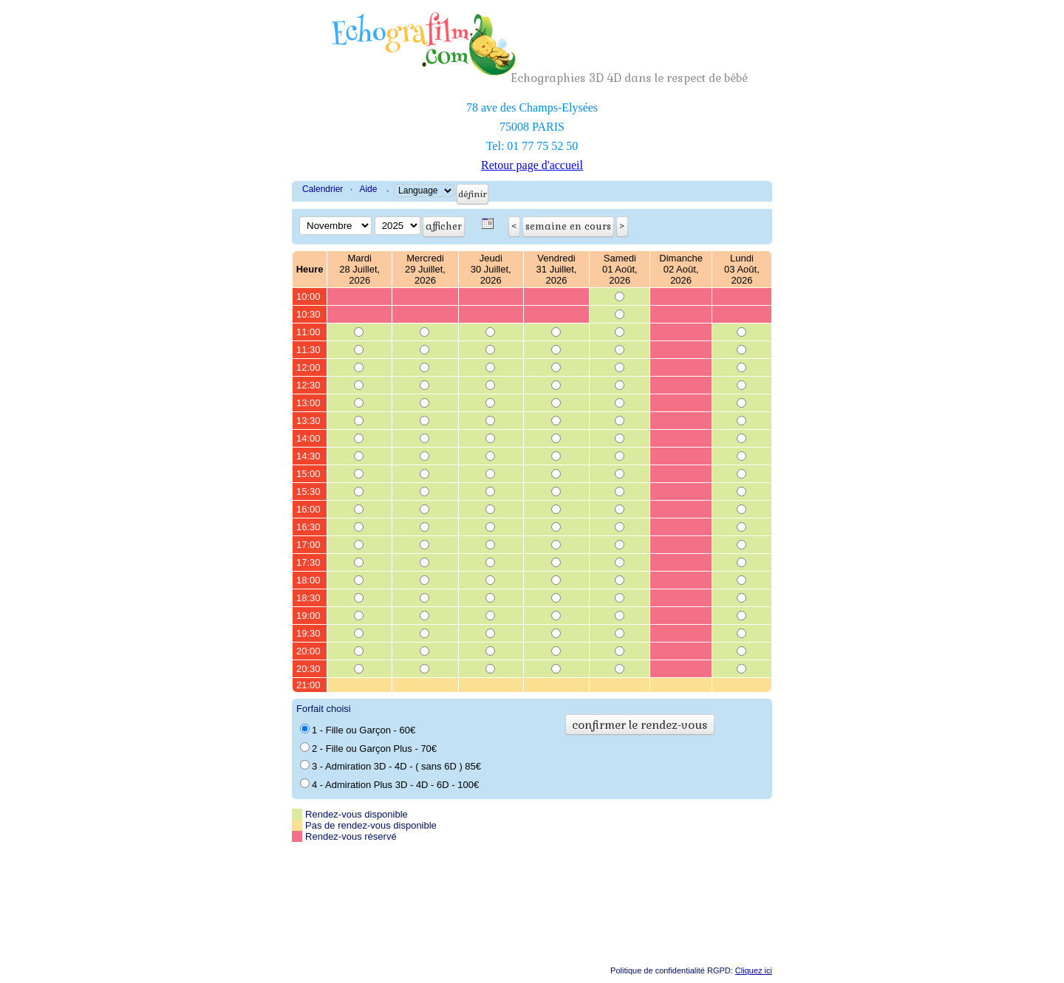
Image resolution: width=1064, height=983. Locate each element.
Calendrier (322, 189)
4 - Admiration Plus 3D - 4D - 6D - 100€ (389, 784)
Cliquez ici (753, 970)
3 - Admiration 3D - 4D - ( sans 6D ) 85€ (390, 766)
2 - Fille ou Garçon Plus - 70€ (368, 748)
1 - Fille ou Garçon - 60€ (357, 730)
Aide (368, 189)
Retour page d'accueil (532, 165)
